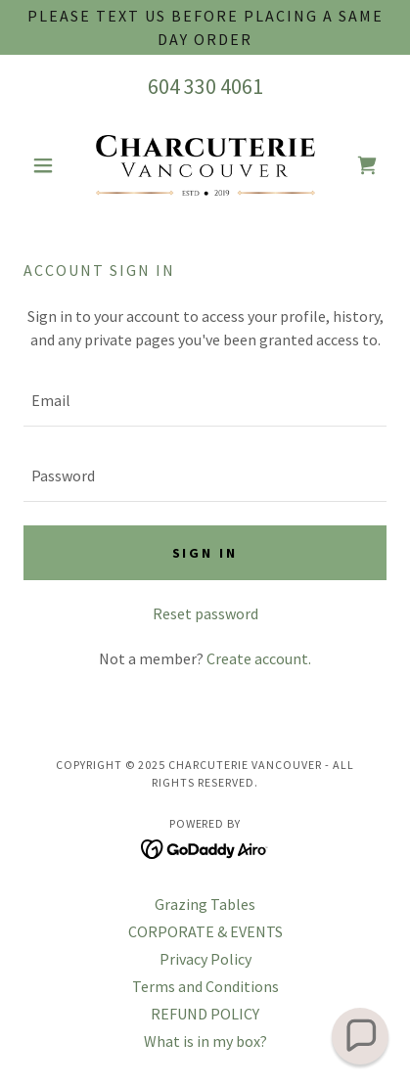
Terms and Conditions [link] (205, 986)
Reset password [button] (205, 613)
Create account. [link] (258, 658)
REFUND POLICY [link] (205, 1013)
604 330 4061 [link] (205, 86)
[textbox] (205, 401)
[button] (50, 165)
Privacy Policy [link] (205, 959)
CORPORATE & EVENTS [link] (205, 931)
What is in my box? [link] (205, 1041)
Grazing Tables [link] (205, 904)
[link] (205, 165)
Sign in (205, 553)
